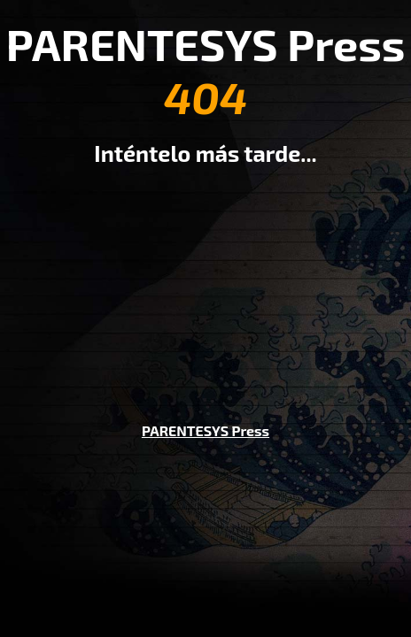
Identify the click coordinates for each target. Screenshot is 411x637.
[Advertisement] (205, 281)
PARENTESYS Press (205, 430)
